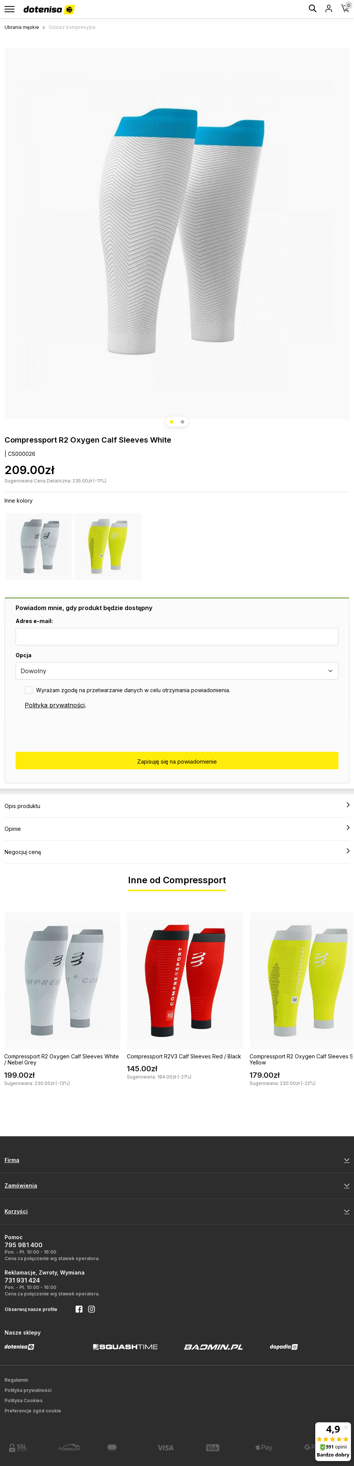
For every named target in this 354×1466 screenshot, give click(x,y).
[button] (171, 422)
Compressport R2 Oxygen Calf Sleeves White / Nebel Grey (61, 1059)
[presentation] (73, 731)
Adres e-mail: (34, 621)
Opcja (24, 655)
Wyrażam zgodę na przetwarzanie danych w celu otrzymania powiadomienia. (133, 690)
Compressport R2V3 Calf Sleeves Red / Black (184, 1056)
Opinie (177, 828)
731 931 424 (22, 1280)
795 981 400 (24, 1245)
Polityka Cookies (24, 1400)
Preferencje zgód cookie (33, 1411)
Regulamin (16, 1380)
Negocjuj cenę (177, 851)
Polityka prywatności (55, 705)
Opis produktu (177, 805)
